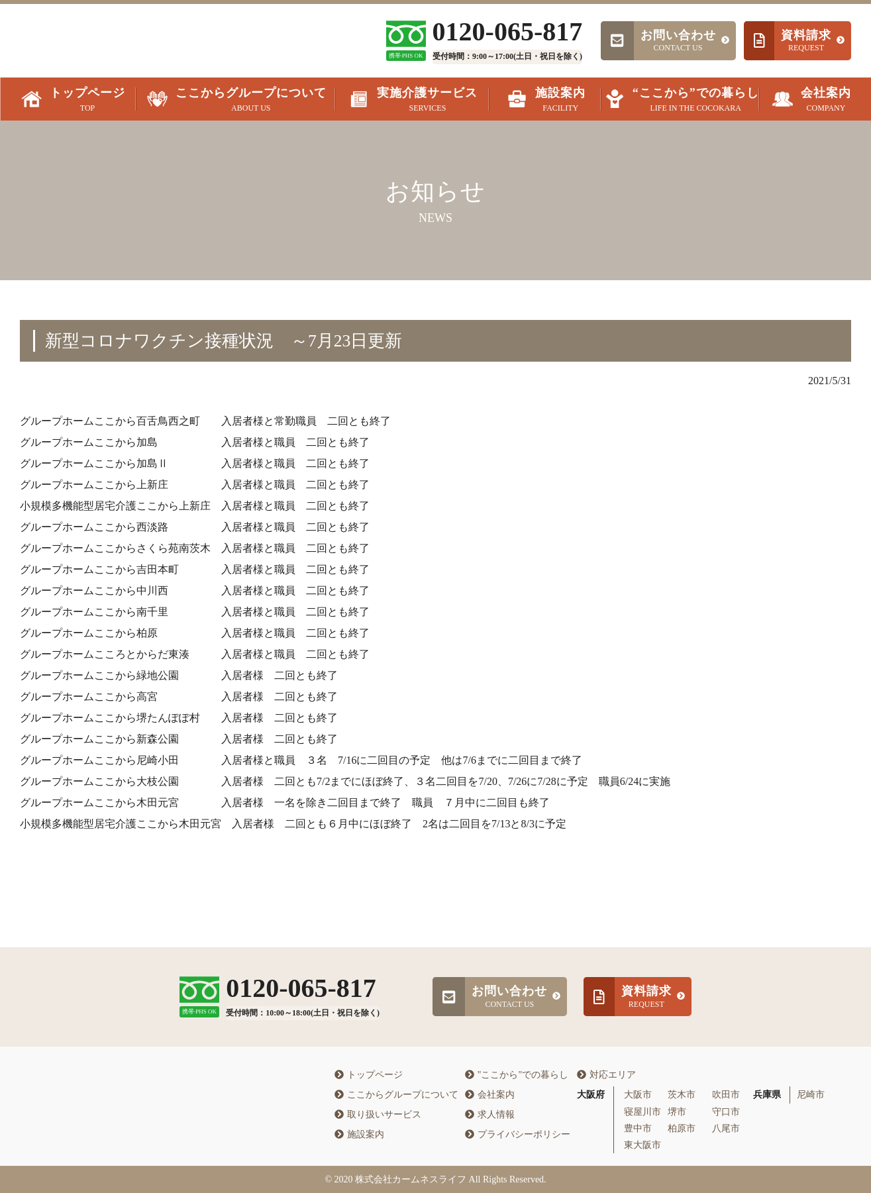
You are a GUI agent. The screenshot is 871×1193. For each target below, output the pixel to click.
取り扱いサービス (377, 1114)
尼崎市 (811, 1095)
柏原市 (681, 1128)
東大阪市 (642, 1145)
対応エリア (606, 1075)
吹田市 (726, 1095)
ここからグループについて (396, 1095)
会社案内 (490, 1095)
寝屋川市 (642, 1112)
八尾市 (726, 1128)
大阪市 (638, 1095)
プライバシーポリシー (517, 1134)
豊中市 (638, 1128)
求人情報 (490, 1114)
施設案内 (359, 1134)
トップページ (368, 1075)
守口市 (726, 1112)
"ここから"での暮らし (516, 1075)
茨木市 (681, 1095)
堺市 (677, 1112)
